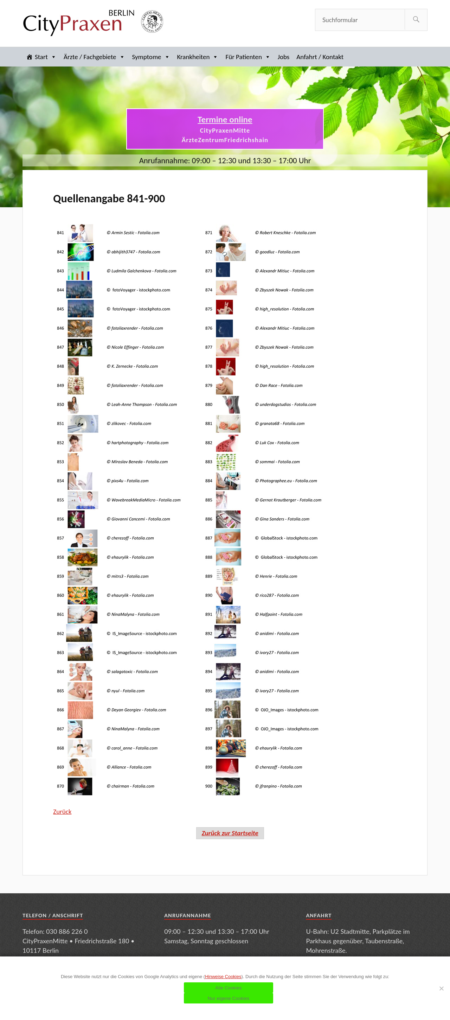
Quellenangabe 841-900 (109, 198)
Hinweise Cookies (223, 976)
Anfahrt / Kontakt (319, 57)
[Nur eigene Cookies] (441, 988)
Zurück (62, 811)
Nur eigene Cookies (229, 998)
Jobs (283, 57)
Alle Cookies (228, 987)
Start (46, 57)
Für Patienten (247, 57)
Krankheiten (198, 57)
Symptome (151, 57)
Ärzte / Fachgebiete (94, 57)
